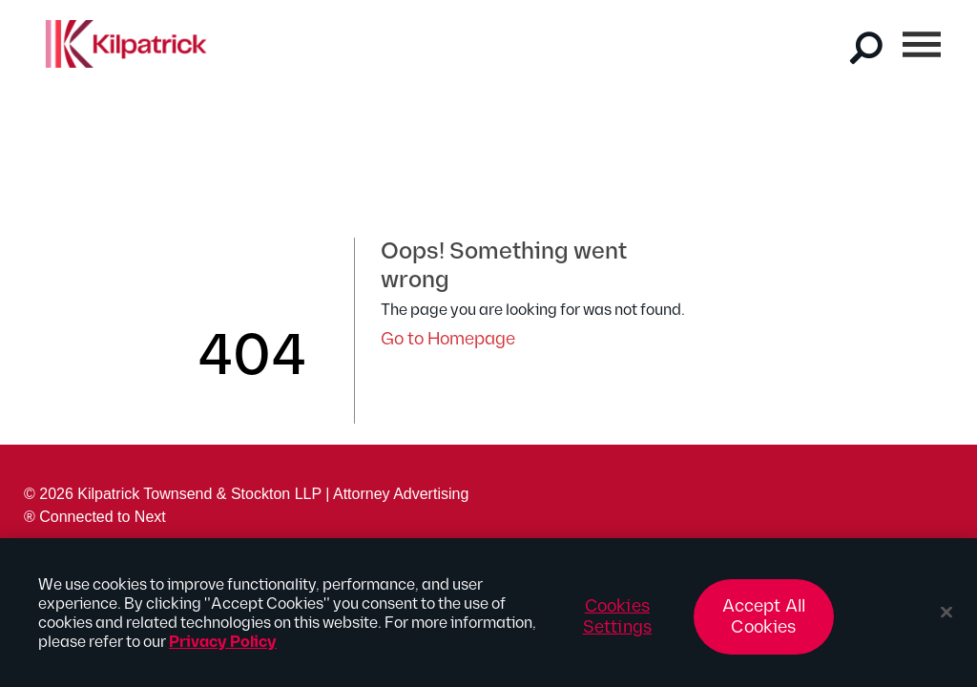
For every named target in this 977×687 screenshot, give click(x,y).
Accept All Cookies (764, 621)
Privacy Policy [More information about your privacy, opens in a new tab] (223, 647)
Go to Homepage (448, 339)
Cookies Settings (617, 621)
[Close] (946, 617)
